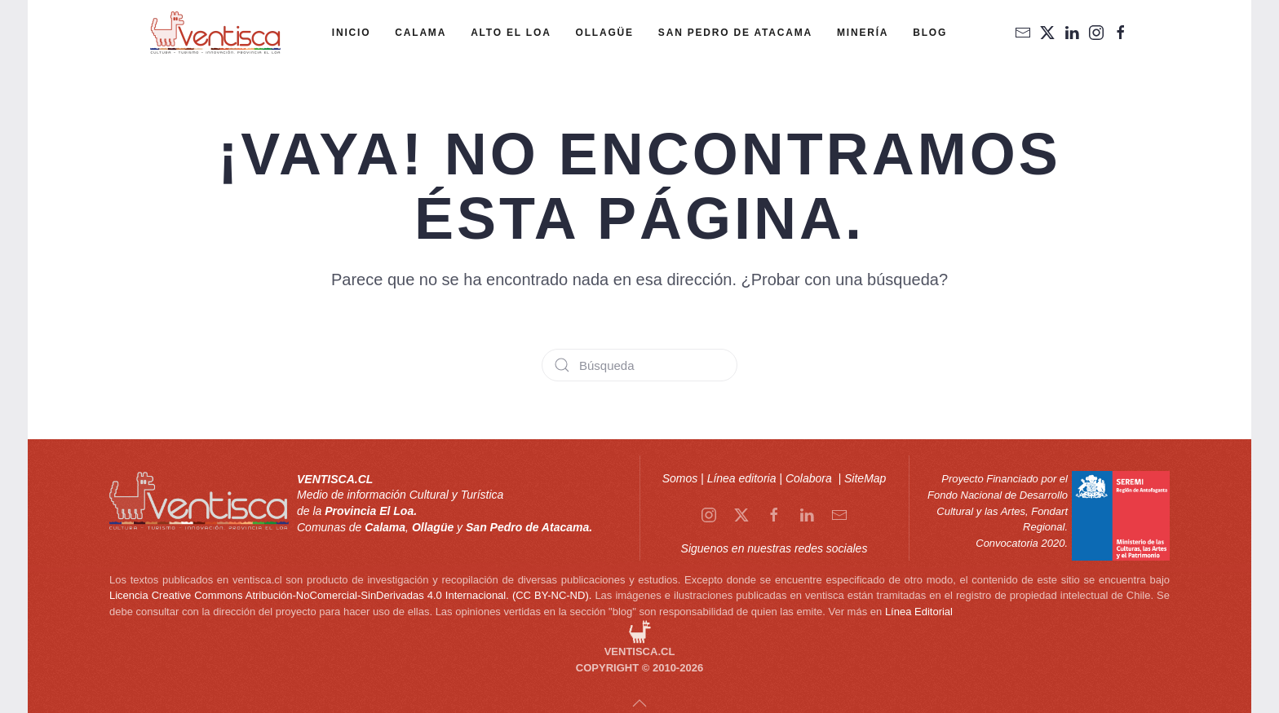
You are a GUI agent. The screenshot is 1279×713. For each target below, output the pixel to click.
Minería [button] (862, 32)
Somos (680, 478)
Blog (930, 32)
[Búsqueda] (639, 365)
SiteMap (865, 478)
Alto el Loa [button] (511, 32)
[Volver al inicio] (215, 32)
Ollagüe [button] (605, 32)
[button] (639, 703)
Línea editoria (742, 478)
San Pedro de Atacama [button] (735, 32)
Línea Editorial (919, 611)
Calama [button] (420, 32)
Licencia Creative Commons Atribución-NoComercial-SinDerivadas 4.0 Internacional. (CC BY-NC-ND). (350, 595)
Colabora (810, 478)
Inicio (351, 32)
